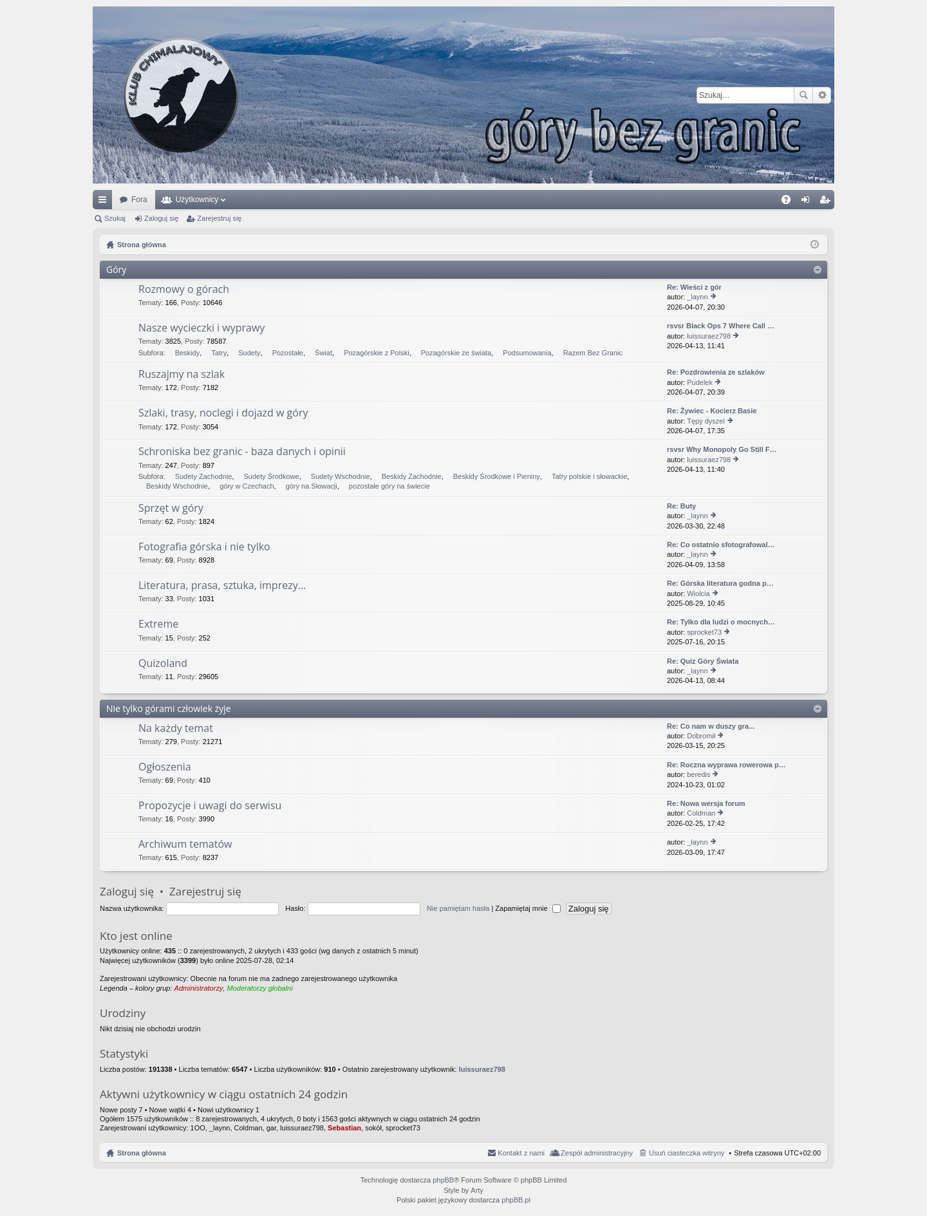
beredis (698, 774)
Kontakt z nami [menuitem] (521, 1153)
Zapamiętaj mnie (527, 908)
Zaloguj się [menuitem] (808, 202)
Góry (116, 269)
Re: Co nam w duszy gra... (710, 726)
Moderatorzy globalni (260, 988)
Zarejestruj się (219, 218)
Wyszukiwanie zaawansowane (821, 95)
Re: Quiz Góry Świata (702, 661)
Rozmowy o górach (183, 289)
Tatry (219, 353)
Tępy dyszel (706, 421)
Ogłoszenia (164, 767)
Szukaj (803, 95)
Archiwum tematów (185, 844)
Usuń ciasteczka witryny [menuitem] (686, 1153)
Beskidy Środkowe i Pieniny (496, 476)
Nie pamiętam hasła (458, 908)
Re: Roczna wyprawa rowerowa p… (726, 765)
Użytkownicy (197, 199)
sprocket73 (704, 632)
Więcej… (105, 202)
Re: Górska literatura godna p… (720, 583)
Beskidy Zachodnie (412, 476)
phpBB (443, 1180)
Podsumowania (527, 353)
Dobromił (701, 736)
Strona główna (141, 1153)
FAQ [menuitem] (790, 202)
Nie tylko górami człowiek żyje (168, 708)
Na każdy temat (175, 728)
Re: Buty (681, 506)
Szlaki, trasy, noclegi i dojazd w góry (223, 413)
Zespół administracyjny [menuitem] (597, 1153)
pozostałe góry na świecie (389, 486)
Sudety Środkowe (271, 476)
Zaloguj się (161, 218)
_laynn (697, 297)
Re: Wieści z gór (694, 287)
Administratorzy (198, 988)
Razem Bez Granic (593, 353)
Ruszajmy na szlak (181, 374)
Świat (323, 353)
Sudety (249, 353)
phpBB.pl (515, 1200)
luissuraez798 (709, 336)
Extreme (158, 624)
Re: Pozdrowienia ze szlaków (716, 372)
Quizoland (162, 663)
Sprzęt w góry (170, 508)
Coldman (701, 813)
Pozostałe (287, 353)
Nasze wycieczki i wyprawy (201, 328)
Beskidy (187, 353)
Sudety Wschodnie (340, 476)
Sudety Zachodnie (203, 476)
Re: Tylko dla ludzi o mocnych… (721, 622)
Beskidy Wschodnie (177, 486)
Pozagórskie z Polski (376, 353)
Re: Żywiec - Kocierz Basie (711, 411)
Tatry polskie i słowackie (589, 476)
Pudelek (700, 382)
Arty (477, 1190)
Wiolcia (698, 593)
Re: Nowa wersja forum (706, 803)
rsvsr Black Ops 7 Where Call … (720, 326)
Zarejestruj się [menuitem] (827, 202)
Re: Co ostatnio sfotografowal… (720, 544)
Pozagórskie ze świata (456, 353)
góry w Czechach (247, 486)
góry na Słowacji (311, 486)
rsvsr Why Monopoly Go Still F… (722, 449)
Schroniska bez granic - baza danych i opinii (242, 451)
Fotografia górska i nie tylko (204, 547)
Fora (139, 199)
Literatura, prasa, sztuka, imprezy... (222, 585)
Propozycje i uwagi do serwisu (209, 806)
